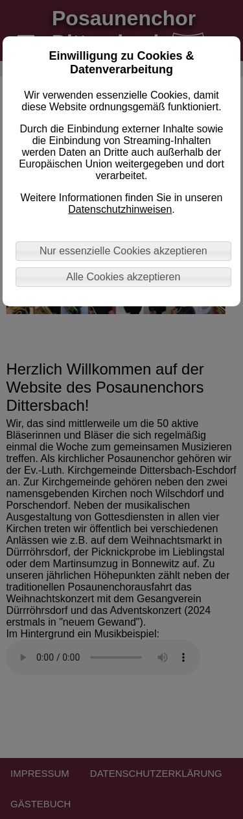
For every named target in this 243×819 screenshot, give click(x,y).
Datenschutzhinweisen (120, 209)
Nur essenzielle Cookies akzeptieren (123, 250)
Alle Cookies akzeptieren (123, 276)
